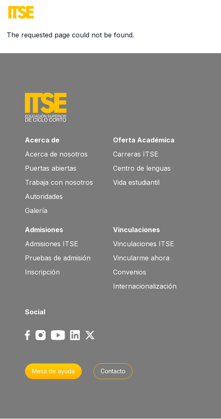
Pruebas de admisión (58, 258)
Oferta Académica (143, 140)
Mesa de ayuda (53, 371)
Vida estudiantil (136, 182)
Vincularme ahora (141, 258)
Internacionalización (145, 286)
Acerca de (42, 140)
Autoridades (44, 196)
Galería (36, 210)
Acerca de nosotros (56, 154)
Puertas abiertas (50, 168)
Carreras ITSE (135, 154)
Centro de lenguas (142, 168)
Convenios (129, 272)
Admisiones (44, 229)
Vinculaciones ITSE (143, 244)
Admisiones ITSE (51, 244)
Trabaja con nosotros (59, 182)
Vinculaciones (136, 229)
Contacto (113, 371)
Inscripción (42, 272)
